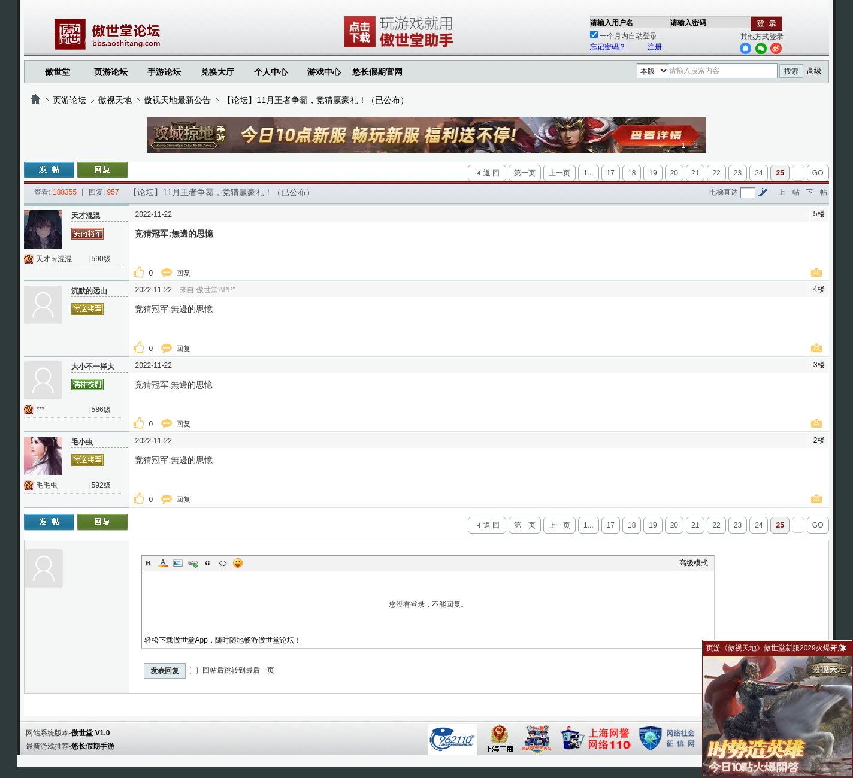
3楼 (819, 365)
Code (223, 563)
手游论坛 (164, 72)
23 (738, 173)
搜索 (791, 71)
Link (193, 563)
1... (588, 173)
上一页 (559, 173)
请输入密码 (688, 23)
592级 (101, 485)
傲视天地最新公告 (177, 100)
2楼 (819, 440)
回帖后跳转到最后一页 (232, 670)
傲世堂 (57, 72)
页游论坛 (111, 72)
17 (611, 173)
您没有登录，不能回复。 (427, 604)
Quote (208, 563)
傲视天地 (115, 100)
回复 (184, 273)
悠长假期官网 (377, 72)
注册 (655, 47)
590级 (101, 259)
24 (759, 173)
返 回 (491, 173)
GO (818, 173)
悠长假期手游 (92, 746)
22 (716, 173)
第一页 (525, 173)
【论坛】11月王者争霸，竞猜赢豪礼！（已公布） (316, 100)
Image (178, 563)
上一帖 (789, 192)
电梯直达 (723, 192)
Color (163, 563)
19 (653, 173)
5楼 (819, 214)
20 (674, 173)
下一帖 (816, 192)
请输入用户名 (611, 23)
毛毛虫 (47, 485)
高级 (814, 70)
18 (632, 173)
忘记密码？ (608, 47)
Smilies (238, 563)
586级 (101, 409)
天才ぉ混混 (54, 259)
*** (40, 409)
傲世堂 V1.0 (90, 733)
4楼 (819, 289)
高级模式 (693, 563)
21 (695, 173)
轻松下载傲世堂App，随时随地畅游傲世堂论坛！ (222, 640)
